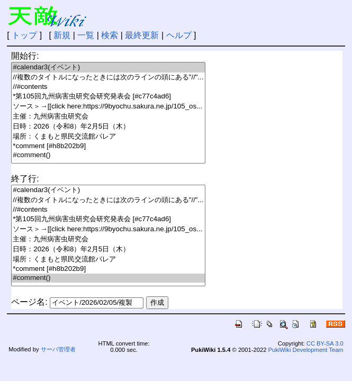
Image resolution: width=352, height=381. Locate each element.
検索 (109, 35)
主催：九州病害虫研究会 (108, 117)
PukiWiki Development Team (306, 350)
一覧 (85, 35)
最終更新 (142, 35)
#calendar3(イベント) (108, 67)
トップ (24, 35)
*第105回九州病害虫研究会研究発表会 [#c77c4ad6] (108, 97)
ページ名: (29, 301)
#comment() (108, 155)
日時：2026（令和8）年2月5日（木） (108, 127)
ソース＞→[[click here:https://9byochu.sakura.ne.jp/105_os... (108, 107)
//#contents (108, 87)
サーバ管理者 (58, 349)
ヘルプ (179, 35)
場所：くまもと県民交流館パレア (108, 137)
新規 (61, 35)
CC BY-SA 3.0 (325, 343)
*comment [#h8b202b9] (108, 146)
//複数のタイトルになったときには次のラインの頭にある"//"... (108, 77)
